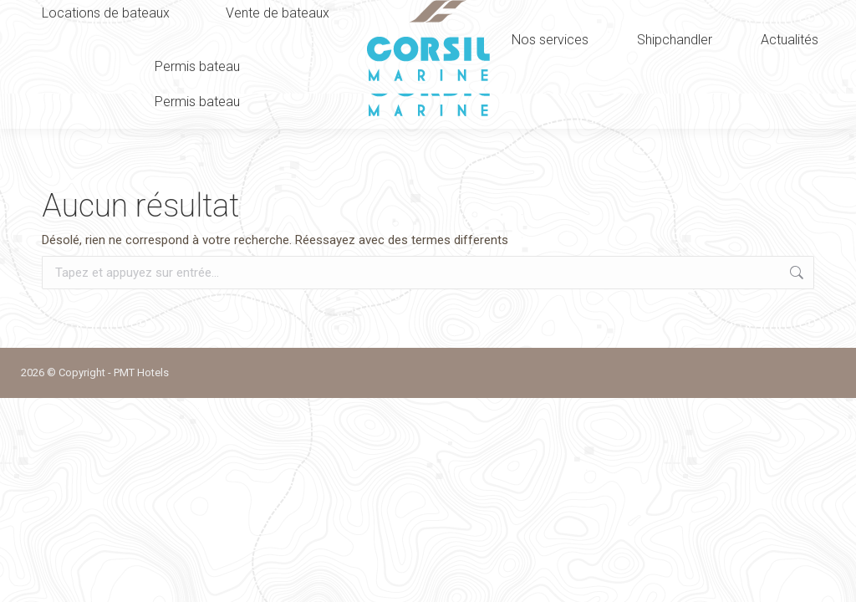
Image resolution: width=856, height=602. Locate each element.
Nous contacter (704, 11)
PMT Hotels (141, 372)
